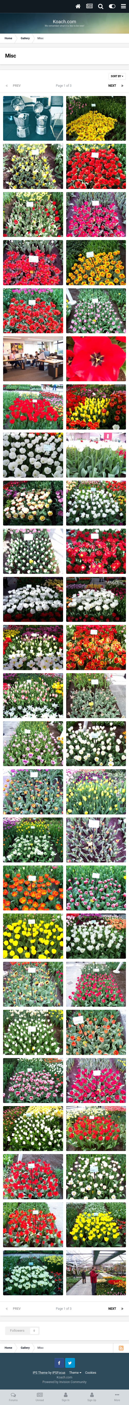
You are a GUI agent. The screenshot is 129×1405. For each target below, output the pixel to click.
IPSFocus (58, 1373)
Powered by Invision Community (64, 1382)
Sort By (117, 76)
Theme (75, 1373)
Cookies (90, 1373)
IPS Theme (40, 1373)
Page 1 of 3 (64, 86)
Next (112, 86)
